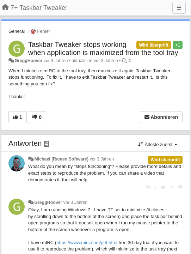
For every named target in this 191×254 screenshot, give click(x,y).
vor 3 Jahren (102, 159)
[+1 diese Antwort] (163, 187)
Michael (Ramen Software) (61, 159)
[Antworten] (148, 187)
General (16, 31)
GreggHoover (28, 60)
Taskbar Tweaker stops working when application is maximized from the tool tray (103, 48)
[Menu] (179, 8)
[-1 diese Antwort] (180, 187)
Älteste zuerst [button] (157, 144)
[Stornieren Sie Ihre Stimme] (171, 187)
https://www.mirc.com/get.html (86, 242)
